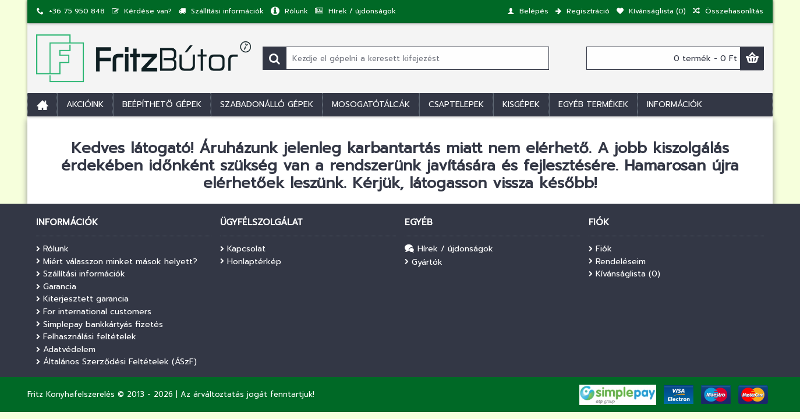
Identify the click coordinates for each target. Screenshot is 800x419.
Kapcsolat (243, 249)
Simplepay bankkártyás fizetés (99, 325)
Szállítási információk (80, 274)
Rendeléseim (617, 262)
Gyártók (424, 262)
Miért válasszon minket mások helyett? (116, 262)
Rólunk (52, 249)
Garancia (56, 287)
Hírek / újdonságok (449, 249)
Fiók (600, 249)
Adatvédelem (65, 350)
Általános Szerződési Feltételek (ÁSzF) (116, 362)
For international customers (93, 312)
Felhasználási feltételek (86, 337)
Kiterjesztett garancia (82, 299)
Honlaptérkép (250, 262)
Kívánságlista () (624, 274)
